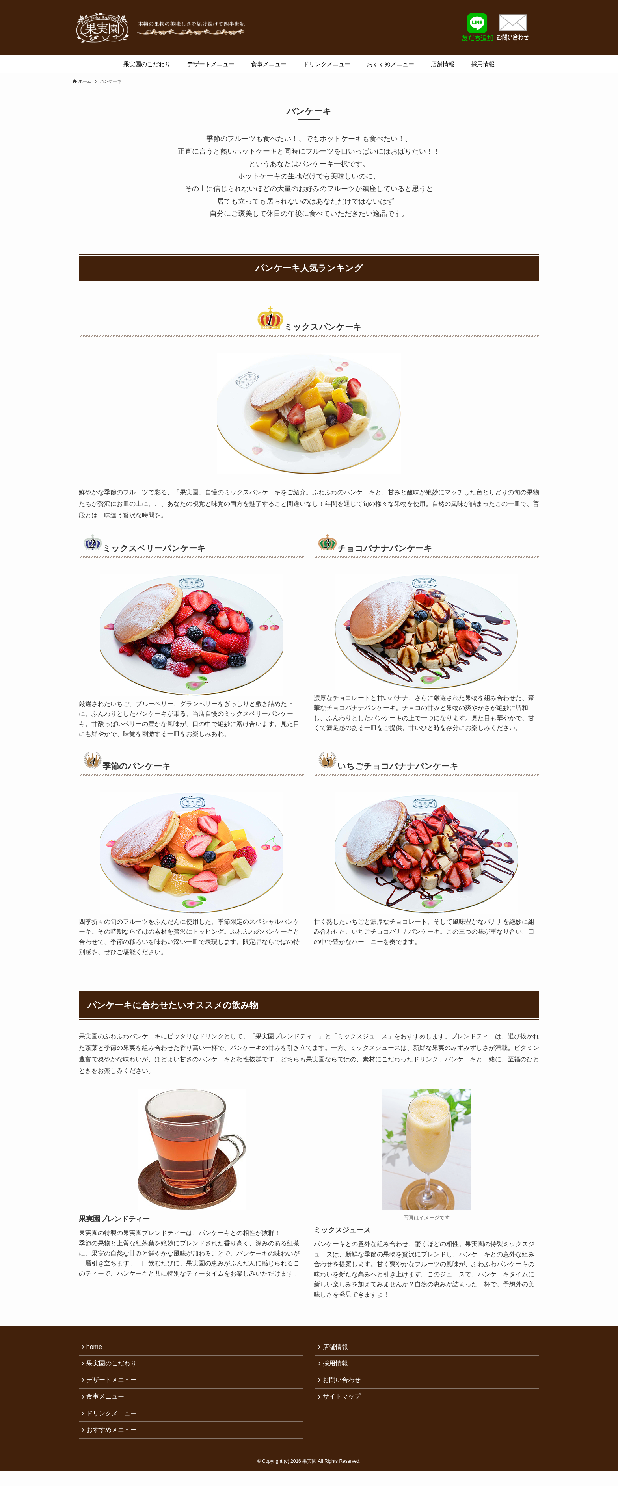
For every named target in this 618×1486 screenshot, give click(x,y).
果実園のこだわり (113, 1366)
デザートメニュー (113, 1385)
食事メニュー (107, 1404)
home (96, 1347)
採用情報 (337, 1366)
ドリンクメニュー (113, 1422)
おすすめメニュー (113, 1441)
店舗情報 (337, 1347)
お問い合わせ (344, 1385)
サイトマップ (344, 1404)
